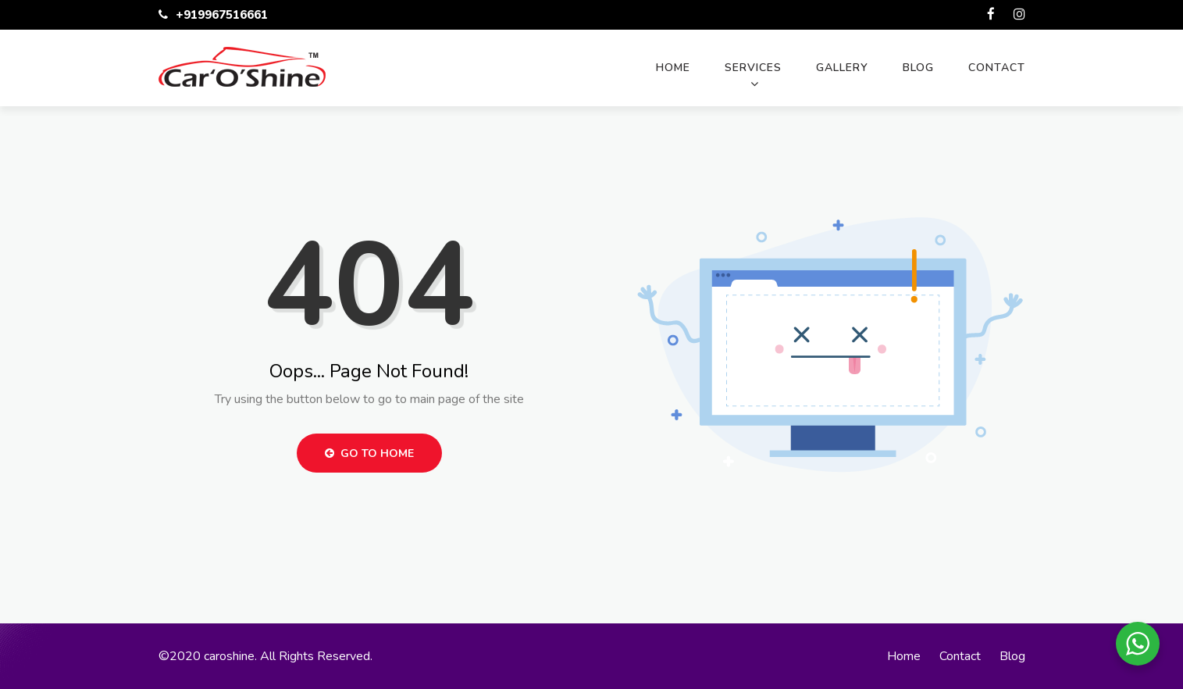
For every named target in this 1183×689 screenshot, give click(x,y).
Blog (918, 67)
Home (673, 67)
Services (753, 67)
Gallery (842, 67)
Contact (996, 67)
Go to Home (369, 453)
